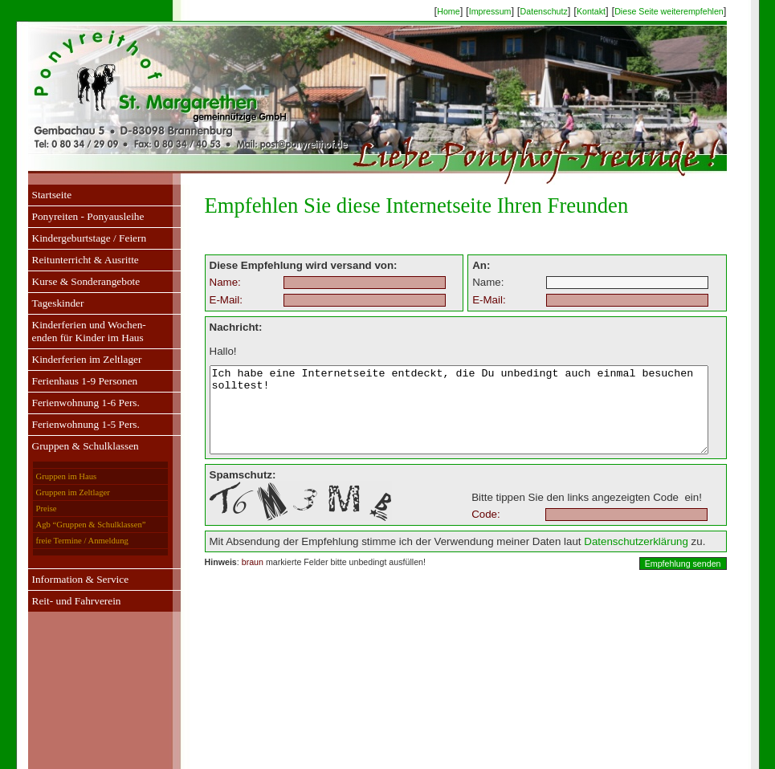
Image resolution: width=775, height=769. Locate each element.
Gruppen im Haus (50, 476)
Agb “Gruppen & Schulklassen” (75, 524)
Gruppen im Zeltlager (57, 492)
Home (463, 11)
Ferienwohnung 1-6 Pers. (70, 403)
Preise (30, 508)
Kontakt (606, 11)
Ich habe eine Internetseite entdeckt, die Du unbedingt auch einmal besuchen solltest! (457, 418)
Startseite (36, 195)
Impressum (505, 11)
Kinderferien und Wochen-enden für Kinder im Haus (73, 331)
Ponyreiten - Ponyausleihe (72, 216)
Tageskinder (42, 303)
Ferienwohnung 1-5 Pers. (70, 424)
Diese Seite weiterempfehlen (684, 11)
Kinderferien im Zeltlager (71, 359)
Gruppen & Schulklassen (69, 446)
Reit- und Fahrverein (60, 601)
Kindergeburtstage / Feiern (73, 238)
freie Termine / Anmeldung (66, 540)
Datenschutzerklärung (605, 558)
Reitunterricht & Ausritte (69, 260)
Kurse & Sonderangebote (70, 281)
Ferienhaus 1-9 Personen (69, 381)
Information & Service (64, 579)
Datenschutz (558, 11)
